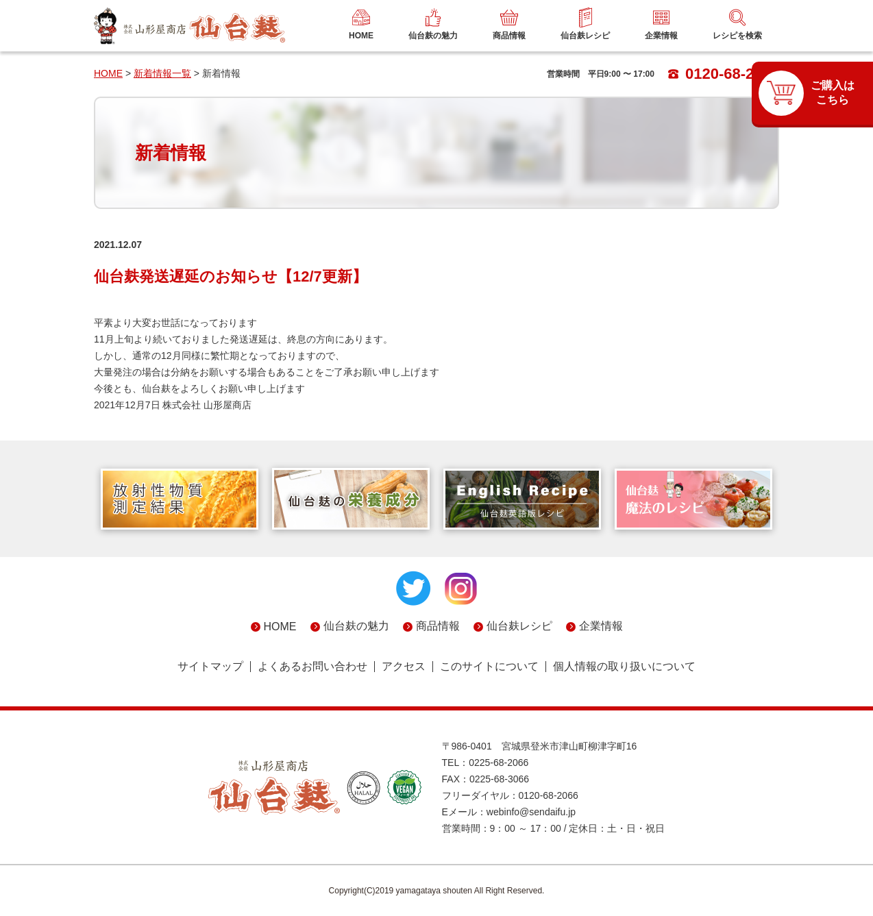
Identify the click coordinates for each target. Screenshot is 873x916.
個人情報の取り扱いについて (624, 666)
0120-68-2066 (723, 73)
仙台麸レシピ (519, 626)
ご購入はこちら (832, 92)
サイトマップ (210, 666)
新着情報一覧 (162, 73)
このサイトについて (489, 666)
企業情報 (601, 626)
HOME (108, 73)
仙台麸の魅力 (356, 626)
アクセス (404, 666)
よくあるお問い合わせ (312, 666)
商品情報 (438, 626)
